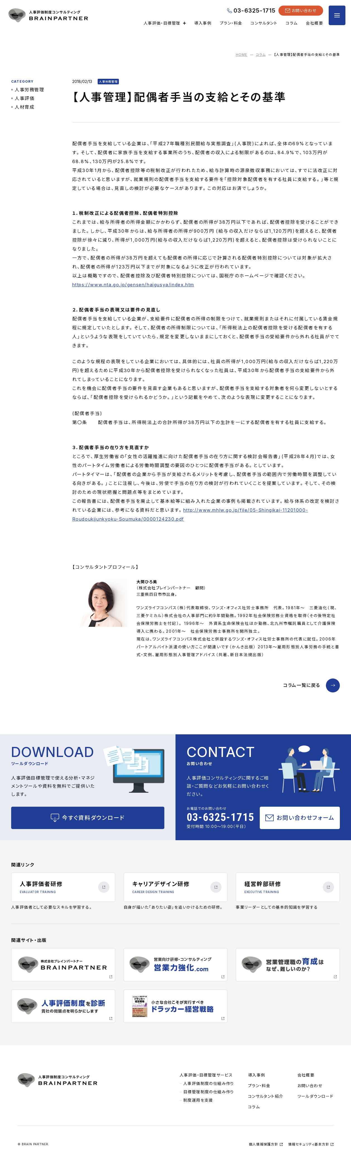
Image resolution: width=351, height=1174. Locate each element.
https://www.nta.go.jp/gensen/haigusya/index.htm (133, 284)
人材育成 (24, 107)
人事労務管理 (29, 89)
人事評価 (24, 98)
